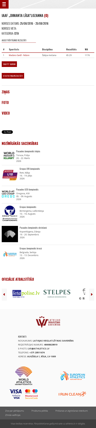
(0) (46, 15)
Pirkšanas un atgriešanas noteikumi (71, 410)
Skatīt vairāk (9, 64)
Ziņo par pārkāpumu (14, 410)
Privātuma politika (39, 410)
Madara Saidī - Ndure (19, 55)
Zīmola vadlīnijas (12, 415)
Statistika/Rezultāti (13, 75)
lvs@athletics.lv (38, 348)
